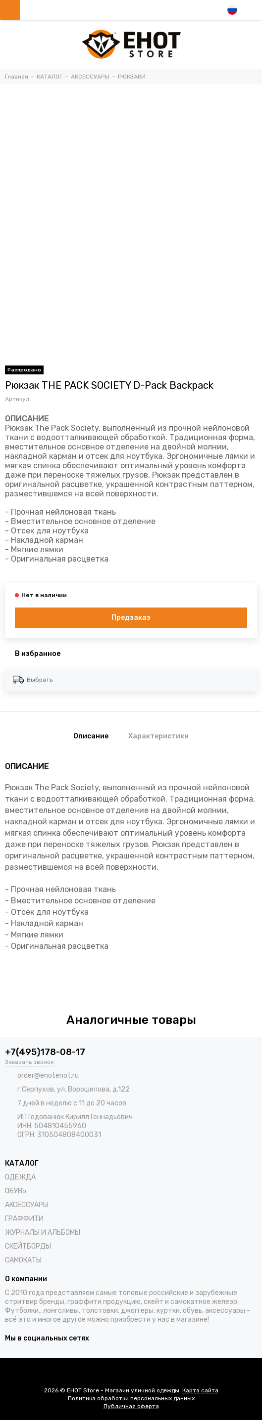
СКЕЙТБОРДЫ (28, 1246)
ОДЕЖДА (20, 1177)
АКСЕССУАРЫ (27, 1205)
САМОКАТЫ (23, 1260)
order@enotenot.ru (48, 1075)
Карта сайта (200, 1390)
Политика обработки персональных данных (131, 1398)
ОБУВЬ (15, 1191)
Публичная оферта (131, 1406)
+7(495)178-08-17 (45, 1052)
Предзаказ (131, 617)
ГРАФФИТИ (24, 1219)
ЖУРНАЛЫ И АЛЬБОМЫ (42, 1232)
